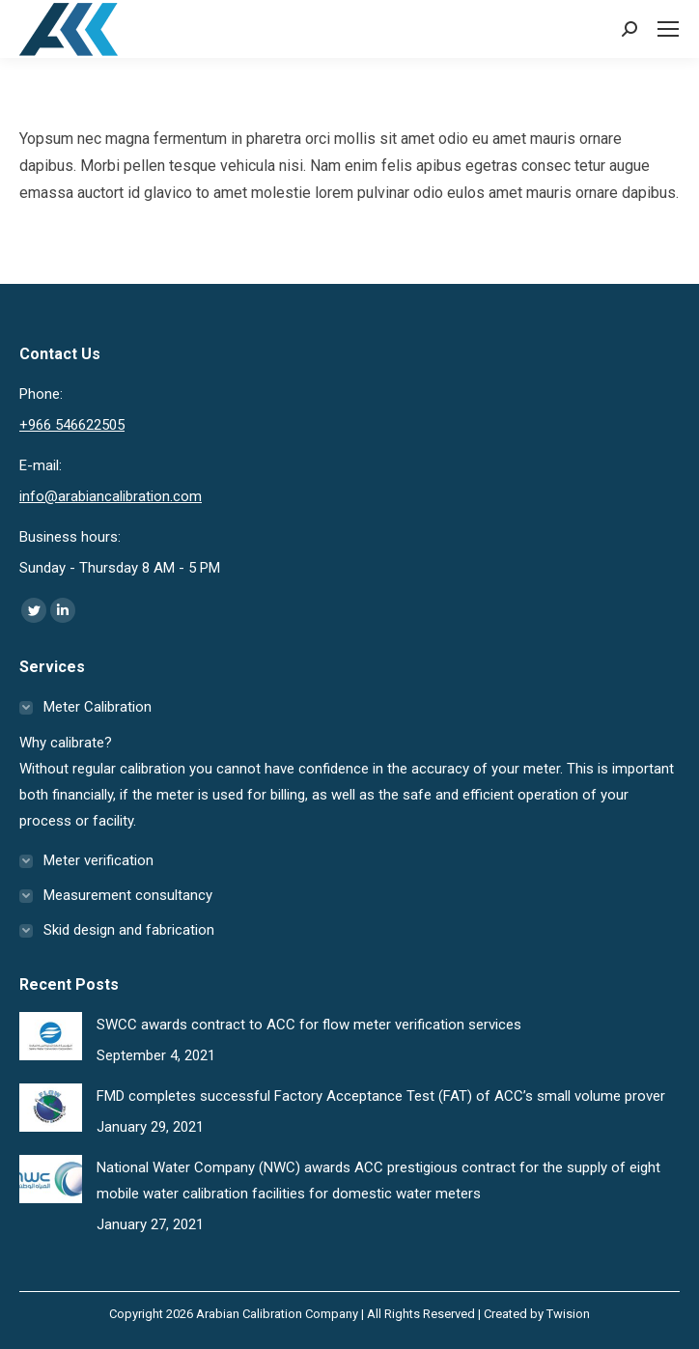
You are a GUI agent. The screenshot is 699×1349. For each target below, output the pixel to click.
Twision (568, 1314)
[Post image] (50, 1036)
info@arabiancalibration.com (110, 496)
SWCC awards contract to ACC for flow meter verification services (309, 1024)
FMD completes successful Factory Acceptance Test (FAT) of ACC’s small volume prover (381, 1096)
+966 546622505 (72, 425)
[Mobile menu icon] (668, 29)
